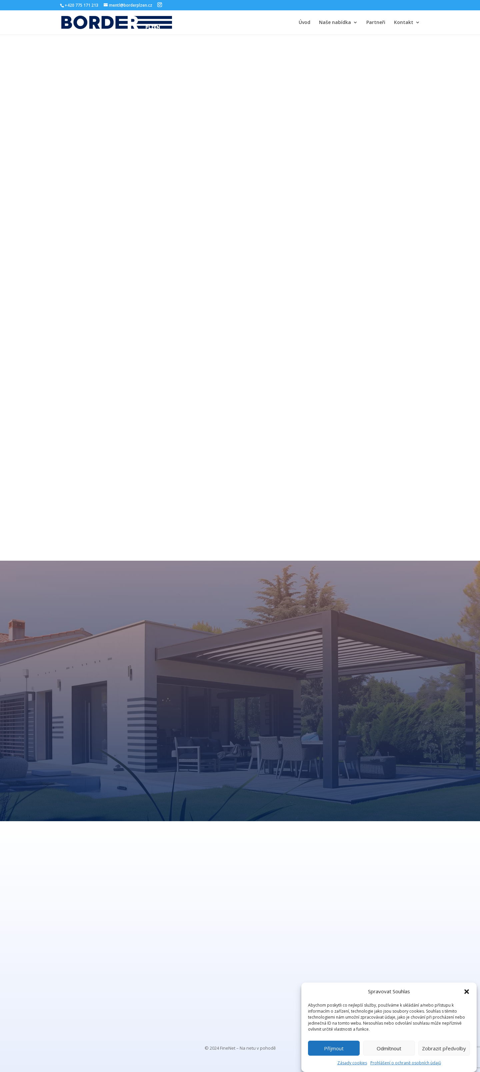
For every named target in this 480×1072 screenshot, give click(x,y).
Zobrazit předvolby (444, 1048)
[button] (466, 991)
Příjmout (334, 1048)
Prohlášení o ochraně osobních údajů (405, 1063)
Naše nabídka (335, 22)
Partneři (375, 22)
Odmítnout (389, 1048)
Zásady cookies (352, 1063)
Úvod (304, 22)
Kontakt (403, 22)
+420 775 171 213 (81, 5)
